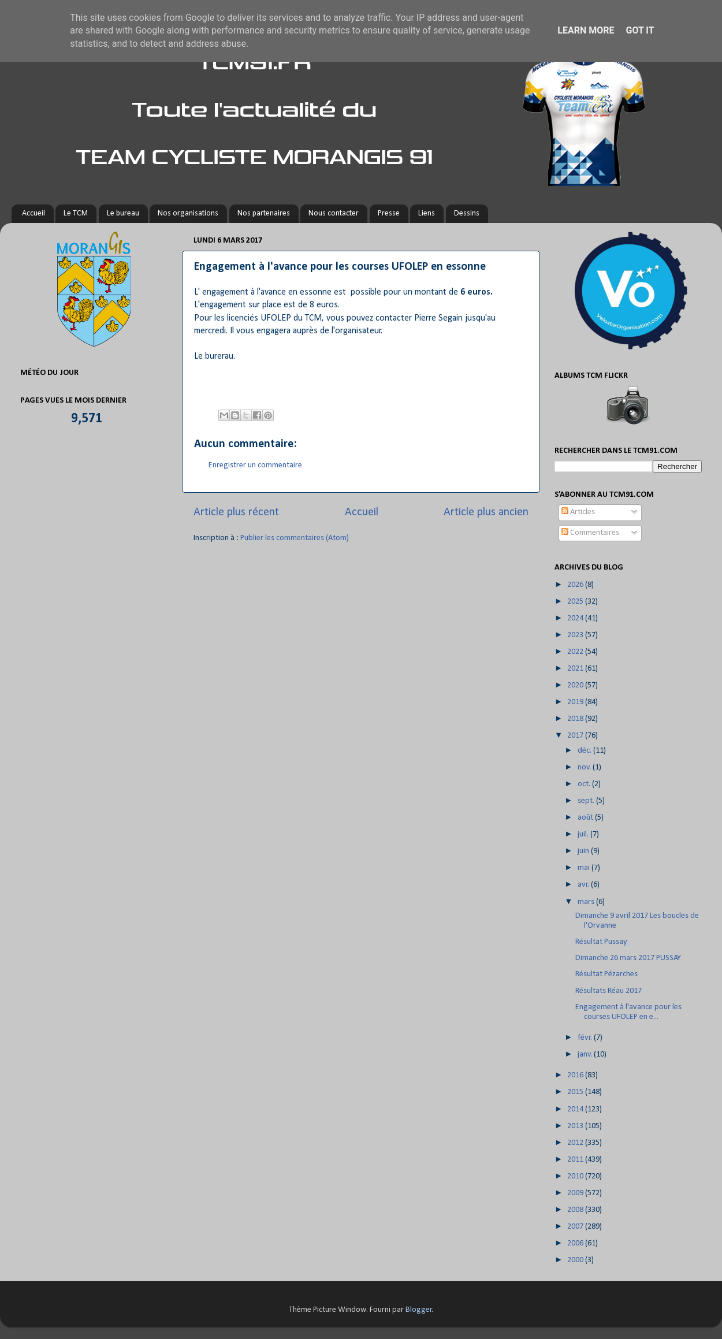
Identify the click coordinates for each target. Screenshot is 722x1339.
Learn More (585, 30)
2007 (576, 1226)
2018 (576, 719)
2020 (576, 685)
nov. (585, 767)
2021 (576, 668)
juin (584, 851)
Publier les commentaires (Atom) (294, 538)
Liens (426, 213)
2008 (576, 1210)
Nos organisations (188, 213)
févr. (586, 1037)
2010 (576, 1176)
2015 (576, 1092)
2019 (576, 702)
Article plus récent (236, 512)
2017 (576, 735)
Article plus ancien (486, 512)
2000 (576, 1260)
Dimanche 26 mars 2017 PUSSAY (628, 958)
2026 (576, 585)
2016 (576, 1075)
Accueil (33, 213)
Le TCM (76, 213)
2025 (576, 601)
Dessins (466, 213)
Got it (640, 30)
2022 (576, 652)
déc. (585, 750)
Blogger (418, 1309)
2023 (576, 635)
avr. (584, 884)
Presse (389, 213)
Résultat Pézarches (606, 974)
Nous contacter (333, 213)
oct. (585, 784)
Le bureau (123, 213)
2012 (576, 1143)
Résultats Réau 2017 (608, 991)
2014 (576, 1109)
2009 (576, 1193)
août (586, 817)
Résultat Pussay (601, 942)
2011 (576, 1159)
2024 (576, 618)
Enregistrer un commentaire (255, 465)
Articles (578, 512)
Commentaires (590, 533)
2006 (576, 1243)
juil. (584, 834)
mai (584, 868)
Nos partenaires (263, 213)
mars (587, 902)
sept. (587, 801)
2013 (576, 1126)
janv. (586, 1054)
